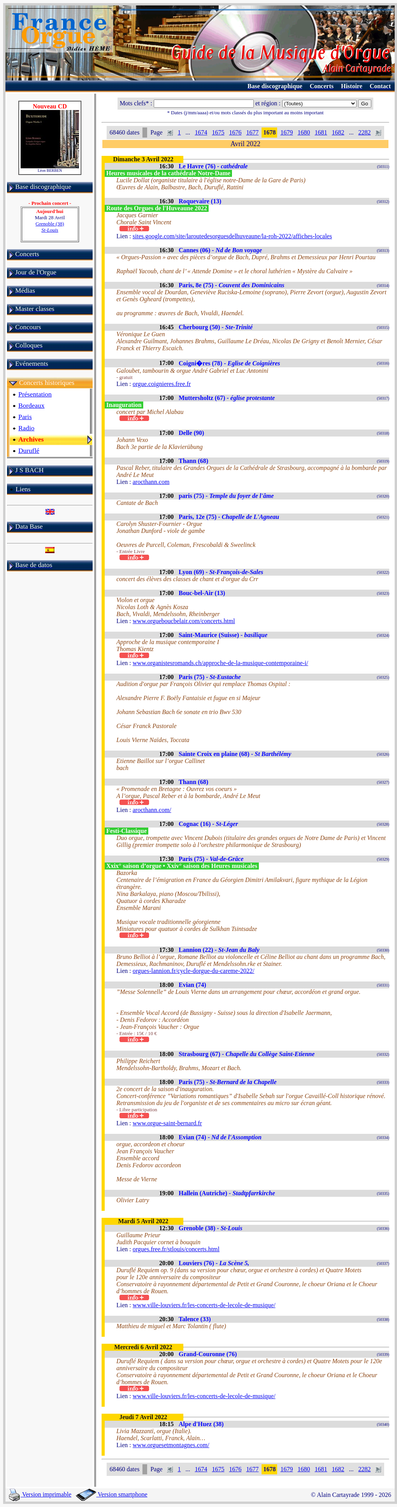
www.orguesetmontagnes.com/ (171, 1445)
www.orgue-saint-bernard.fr (167, 1123)
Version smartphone (111, 1494)
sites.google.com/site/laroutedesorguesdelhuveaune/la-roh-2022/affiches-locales (232, 236)
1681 (320, 132)
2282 (364, 132)
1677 (252, 132)
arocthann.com (151, 481)
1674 (201, 132)
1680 (303, 132)
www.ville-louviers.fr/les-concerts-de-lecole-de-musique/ (204, 1305)
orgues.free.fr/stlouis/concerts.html (176, 1249)
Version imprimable (40, 1494)
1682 (338, 132)
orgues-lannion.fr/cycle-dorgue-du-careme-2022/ (194, 970)
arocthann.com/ (152, 810)
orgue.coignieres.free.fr (162, 384)
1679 (286, 132)
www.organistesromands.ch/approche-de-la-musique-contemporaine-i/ (220, 663)
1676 (235, 132)
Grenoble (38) (49, 227)
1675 (218, 132)
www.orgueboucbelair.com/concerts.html (184, 621)
